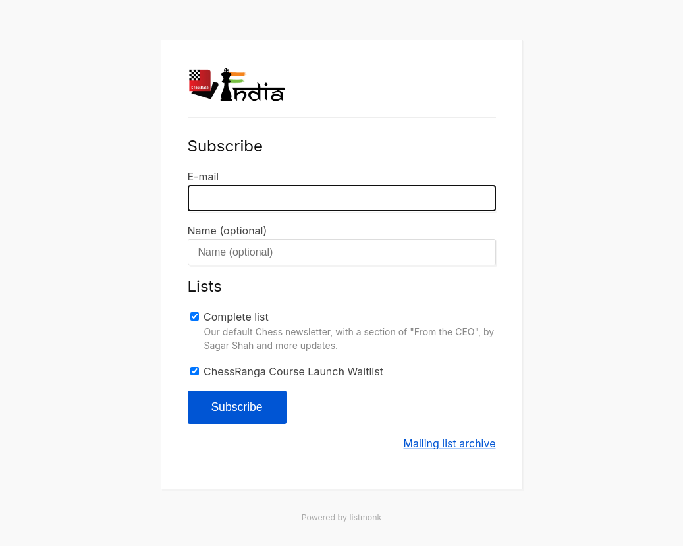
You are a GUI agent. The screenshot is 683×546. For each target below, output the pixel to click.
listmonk (365, 517)
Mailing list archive (450, 443)
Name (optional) (227, 230)
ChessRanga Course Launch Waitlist (293, 371)
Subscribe (236, 407)
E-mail (203, 176)
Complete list (236, 316)
